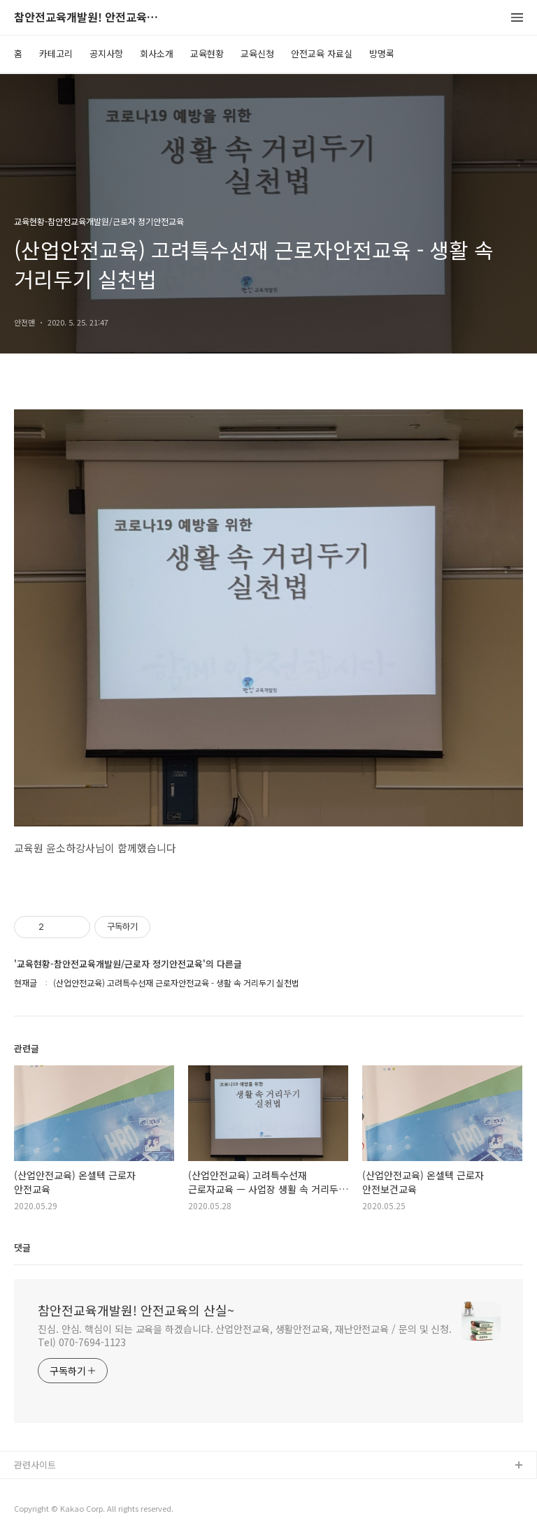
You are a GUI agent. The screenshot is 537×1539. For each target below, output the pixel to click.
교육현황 (207, 53)
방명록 (381, 53)
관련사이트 (35, 1464)
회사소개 (156, 53)
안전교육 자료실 (321, 53)
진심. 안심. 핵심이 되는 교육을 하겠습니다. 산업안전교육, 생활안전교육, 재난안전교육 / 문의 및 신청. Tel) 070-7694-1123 (245, 1335)
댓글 (22, 1247)
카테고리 (56, 53)
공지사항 (106, 53)
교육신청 (257, 53)
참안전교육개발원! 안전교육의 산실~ (91, 17)
